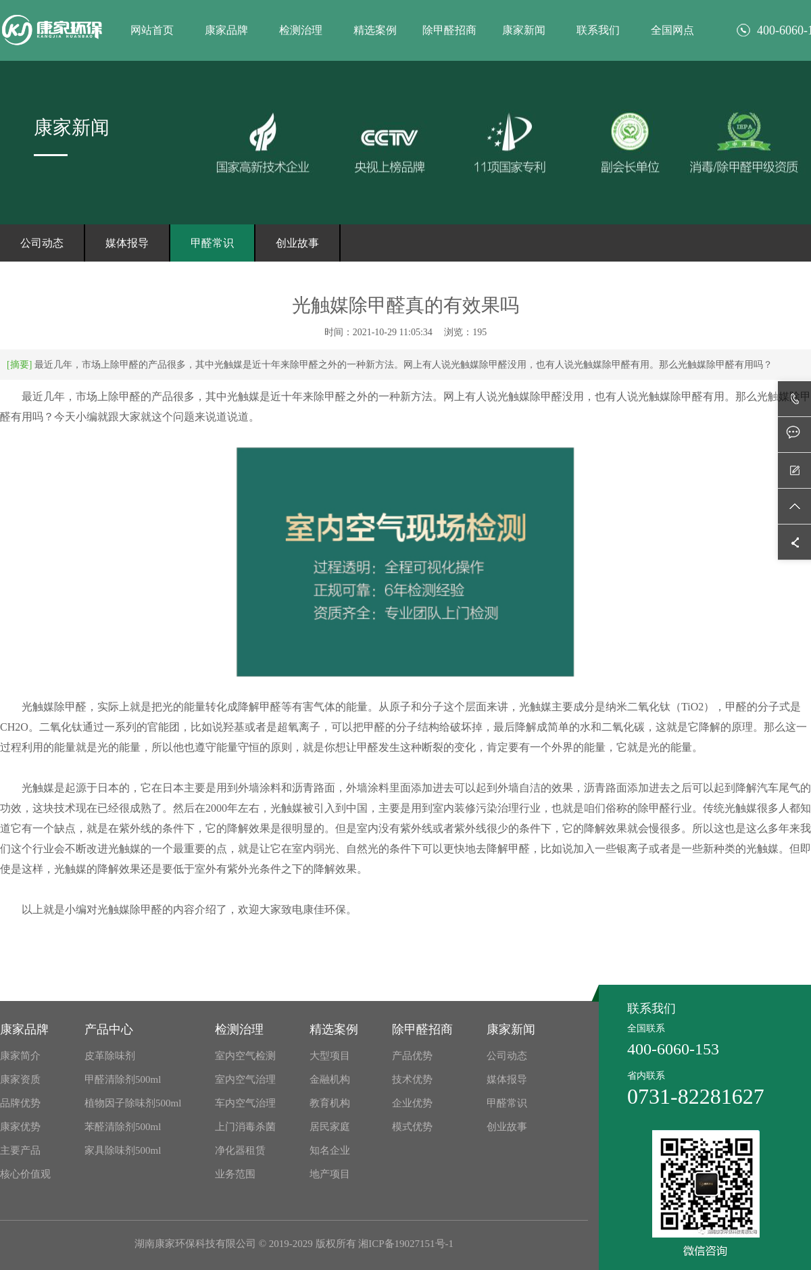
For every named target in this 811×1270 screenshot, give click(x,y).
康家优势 (20, 1126)
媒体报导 (127, 243)
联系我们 (598, 30)
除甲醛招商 (449, 30)
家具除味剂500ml (122, 1150)
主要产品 (20, 1150)
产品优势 (412, 1055)
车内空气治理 (245, 1103)
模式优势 (412, 1126)
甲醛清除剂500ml (122, 1079)
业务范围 (235, 1174)
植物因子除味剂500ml (132, 1103)
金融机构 (330, 1079)
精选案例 (375, 30)
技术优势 (412, 1079)
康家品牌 (226, 30)
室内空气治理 (245, 1079)
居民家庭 (330, 1126)
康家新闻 (523, 30)
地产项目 (330, 1174)
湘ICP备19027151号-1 (405, 1243)
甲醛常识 (212, 243)
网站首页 (152, 30)
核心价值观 (25, 1174)
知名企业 (330, 1150)
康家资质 (20, 1079)
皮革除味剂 (109, 1055)
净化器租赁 (240, 1150)
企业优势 (412, 1103)
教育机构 (330, 1103)
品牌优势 (20, 1103)
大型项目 (330, 1055)
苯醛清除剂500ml (122, 1126)
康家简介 (20, 1055)
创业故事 (297, 243)
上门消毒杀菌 (245, 1126)
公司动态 (42, 243)
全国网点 (672, 30)
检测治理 (300, 30)
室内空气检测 (245, 1055)
